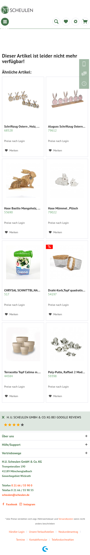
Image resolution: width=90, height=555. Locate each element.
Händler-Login (16, 532)
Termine (20, 539)
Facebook (9, 504)
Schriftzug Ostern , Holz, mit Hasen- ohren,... (23, 128)
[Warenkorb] (85, 22)
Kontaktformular (38, 539)
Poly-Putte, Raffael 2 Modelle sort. (67, 374)
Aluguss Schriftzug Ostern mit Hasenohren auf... (67, 128)
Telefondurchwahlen (63, 539)
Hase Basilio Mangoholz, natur (23, 210)
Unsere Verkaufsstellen (41, 532)
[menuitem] (5, 22)
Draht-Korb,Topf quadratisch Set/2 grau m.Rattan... (67, 292)
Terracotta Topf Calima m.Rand (23, 374)
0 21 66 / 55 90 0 (21, 485)
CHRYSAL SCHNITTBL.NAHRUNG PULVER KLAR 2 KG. (23, 292)
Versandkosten (65, 518)
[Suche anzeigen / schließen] (56, 22)
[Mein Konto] (75, 22)
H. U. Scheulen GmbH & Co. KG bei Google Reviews (44, 417)
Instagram (27, 504)
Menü (5, 22)
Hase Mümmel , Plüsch (63, 210)
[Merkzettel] (66, 22)
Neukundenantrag (68, 532)
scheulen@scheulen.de (15, 495)
